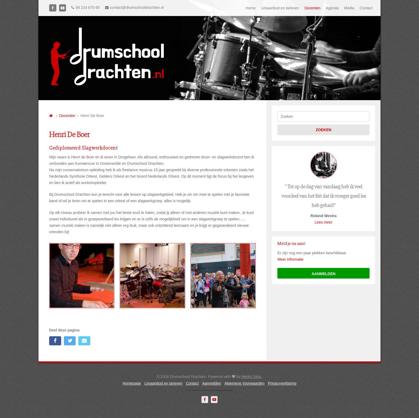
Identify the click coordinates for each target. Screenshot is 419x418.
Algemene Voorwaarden (244, 383)
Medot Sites (251, 376)
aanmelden (323, 274)
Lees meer (323, 222)
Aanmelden (211, 383)
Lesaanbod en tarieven (280, 8)
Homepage (132, 383)
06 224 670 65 (85, 7)
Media (349, 8)
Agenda (332, 8)
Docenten (312, 8)
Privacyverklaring (282, 383)
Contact (366, 8)
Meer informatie (290, 259)
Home (251, 8)
